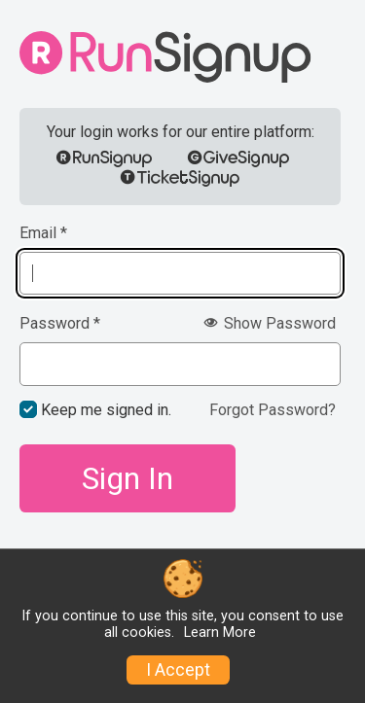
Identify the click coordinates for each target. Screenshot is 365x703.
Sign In (127, 478)
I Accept (178, 670)
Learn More (220, 632)
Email (43, 233)
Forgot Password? (272, 410)
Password (59, 324)
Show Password (269, 323)
